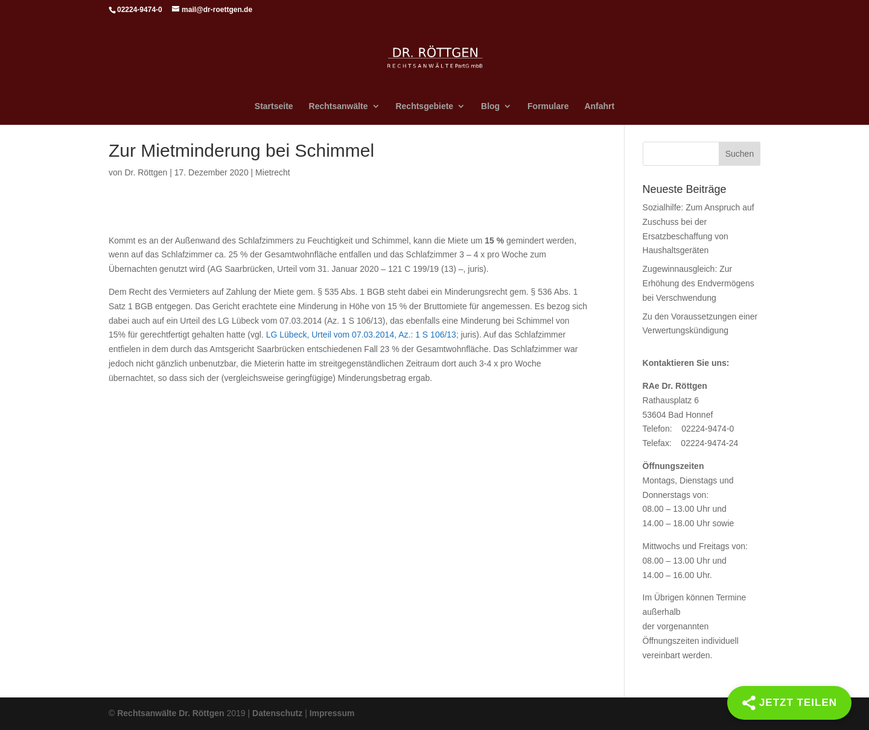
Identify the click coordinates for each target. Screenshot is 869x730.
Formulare (547, 106)
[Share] (789, 703)
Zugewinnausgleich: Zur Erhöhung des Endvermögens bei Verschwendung (698, 283)
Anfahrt (599, 106)
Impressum (332, 713)
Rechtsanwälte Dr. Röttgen (170, 713)
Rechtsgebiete (424, 106)
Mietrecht (272, 172)
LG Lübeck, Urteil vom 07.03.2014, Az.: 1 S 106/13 (361, 334)
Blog (490, 106)
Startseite (274, 106)
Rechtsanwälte (338, 106)
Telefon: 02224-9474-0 (688, 428)
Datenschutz (277, 713)
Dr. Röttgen (145, 172)
